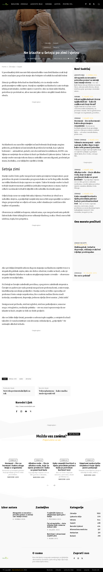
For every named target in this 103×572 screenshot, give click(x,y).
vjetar (21, 379)
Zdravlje (48, 43)
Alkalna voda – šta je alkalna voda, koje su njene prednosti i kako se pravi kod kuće (87, 176)
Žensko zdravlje (80, 140)
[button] (98, 4)
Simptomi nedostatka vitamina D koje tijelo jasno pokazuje (89, 465)
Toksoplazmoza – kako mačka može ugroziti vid (53, 392)
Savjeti (55, 43)
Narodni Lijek (35, 58)
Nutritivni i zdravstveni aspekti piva (56, 535)
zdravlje (28, 379)
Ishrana (77, 96)
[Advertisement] (36, 122)
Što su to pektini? (82, 276)
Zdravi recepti (80, 243)
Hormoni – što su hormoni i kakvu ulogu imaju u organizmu (87, 123)
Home (4, 67)
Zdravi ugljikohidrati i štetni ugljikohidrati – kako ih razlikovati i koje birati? (87, 101)
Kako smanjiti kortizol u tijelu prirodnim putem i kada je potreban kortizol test (86, 200)
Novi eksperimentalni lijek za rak (16, 392)
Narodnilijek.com (17, 570)
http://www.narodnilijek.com (25, 406)
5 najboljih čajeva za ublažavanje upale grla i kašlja (56, 514)
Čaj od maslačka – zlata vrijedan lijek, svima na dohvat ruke (56, 525)
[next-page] (54, 486)
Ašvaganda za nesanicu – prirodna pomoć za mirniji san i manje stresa (86, 80)
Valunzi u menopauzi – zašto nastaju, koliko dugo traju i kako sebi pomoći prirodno (87, 144)
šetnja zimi (13, 379)
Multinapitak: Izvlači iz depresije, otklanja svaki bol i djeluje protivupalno (87, 249)
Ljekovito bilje (79, 75)
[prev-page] (48, 486)
